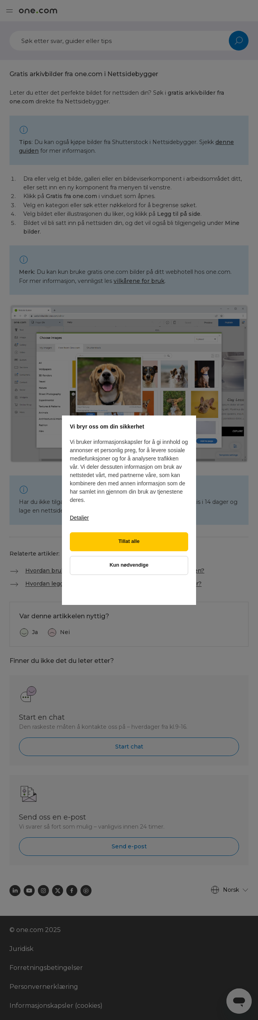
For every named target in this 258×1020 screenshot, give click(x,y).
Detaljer (79, 518)
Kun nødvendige (129, 565)
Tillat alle (129, 541)
